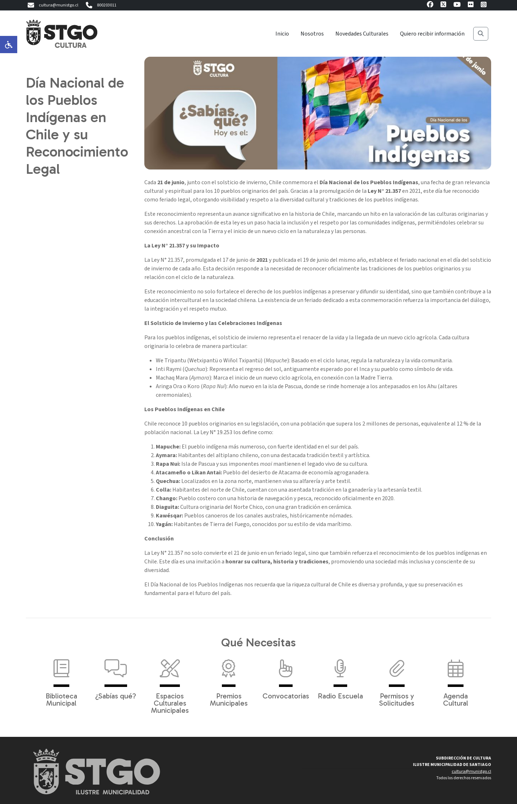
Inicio (282, 34)
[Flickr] (470, 6)
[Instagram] (483, 6)
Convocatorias (285, 676)
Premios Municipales (229, 679)
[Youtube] (457, 6)
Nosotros (312, 34)
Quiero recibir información (432, 34)
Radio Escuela (340, 676)
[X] (443, 6)
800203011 (100, 5)
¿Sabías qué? (115, 676)
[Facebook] (430, 6)
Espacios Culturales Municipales (170, 683)
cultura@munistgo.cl (52, 5)
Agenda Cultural (455, 679)
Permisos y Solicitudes (396, 679)
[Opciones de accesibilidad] (8, 44)
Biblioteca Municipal (61, 679)
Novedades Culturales (361, 34)
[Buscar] (480, 34)
